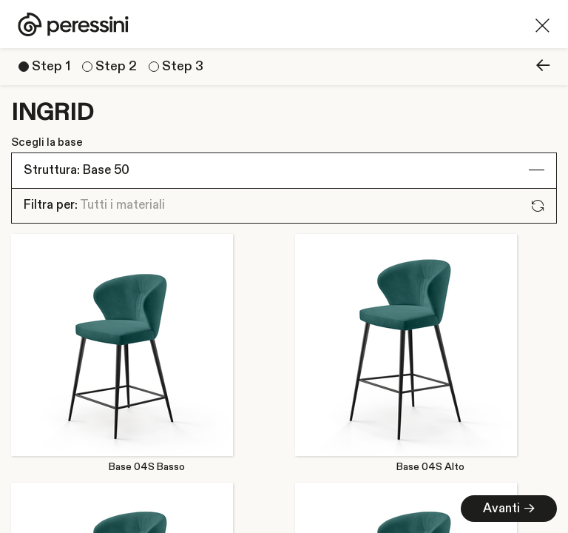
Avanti (509, 508)
